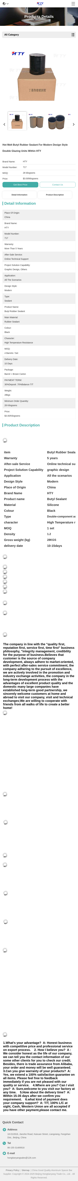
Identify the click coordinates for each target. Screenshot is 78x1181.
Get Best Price (20, 184)
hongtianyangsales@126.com (21, 1158)
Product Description (55, 195)
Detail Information (19, 195)
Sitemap (26, 1170)
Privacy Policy (12, 1170)
